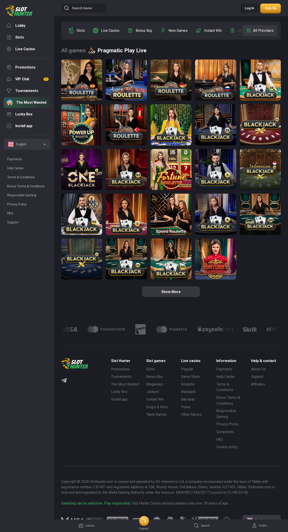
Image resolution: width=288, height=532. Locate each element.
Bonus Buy (154, 376)
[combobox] (27, 144)
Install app (119, 399)
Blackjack (188, 392)
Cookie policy (227, 447)
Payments (224, 369)
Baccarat (188, 399)
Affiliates (258, 384)
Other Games (191, 414)
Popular (187, 369)
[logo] (18, 11)
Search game (78, 8)
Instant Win (155, 399)
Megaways (155, 384)
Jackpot (152, 392)
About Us (258, 369)
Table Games (156, 414)
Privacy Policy (227, 424)
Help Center (225, 376)
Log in (249, 8)
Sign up (270, 8)
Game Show (190, 376)
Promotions (120, 369)
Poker (186, 407)
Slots (150, 369)
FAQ (219, 439)
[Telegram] (64, 381)
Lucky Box (119, 392)
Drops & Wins (157, 407)
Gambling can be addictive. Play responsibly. (96, 503)
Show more (171, 292)
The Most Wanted (125, 384)
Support (257, 376)
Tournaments (121, 376)
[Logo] (106, 329)
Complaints (225, 432)
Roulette (187, 384)
